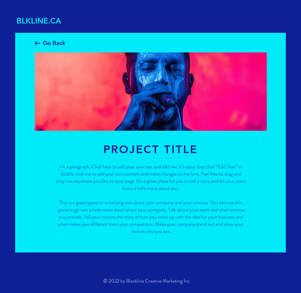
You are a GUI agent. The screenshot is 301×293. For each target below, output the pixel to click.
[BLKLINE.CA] (43, 20)
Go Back (54, 42)
